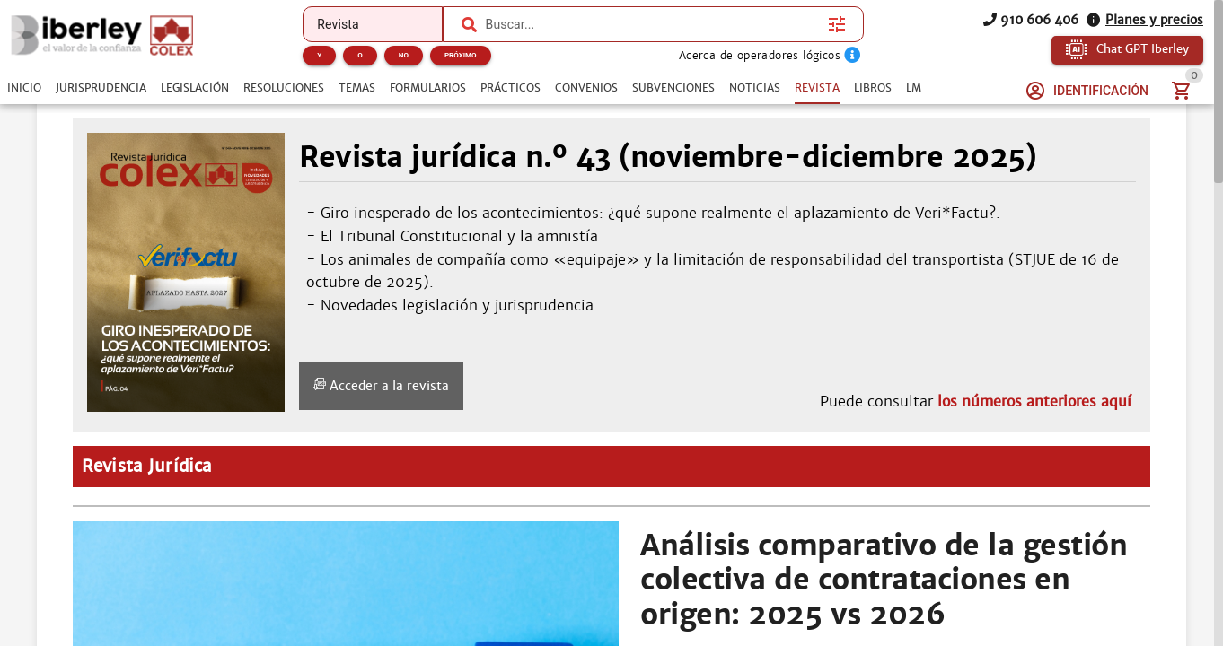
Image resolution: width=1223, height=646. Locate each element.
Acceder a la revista (381, 386)
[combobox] (652, 24)
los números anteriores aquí (1034, 401)
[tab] (24, 88)
